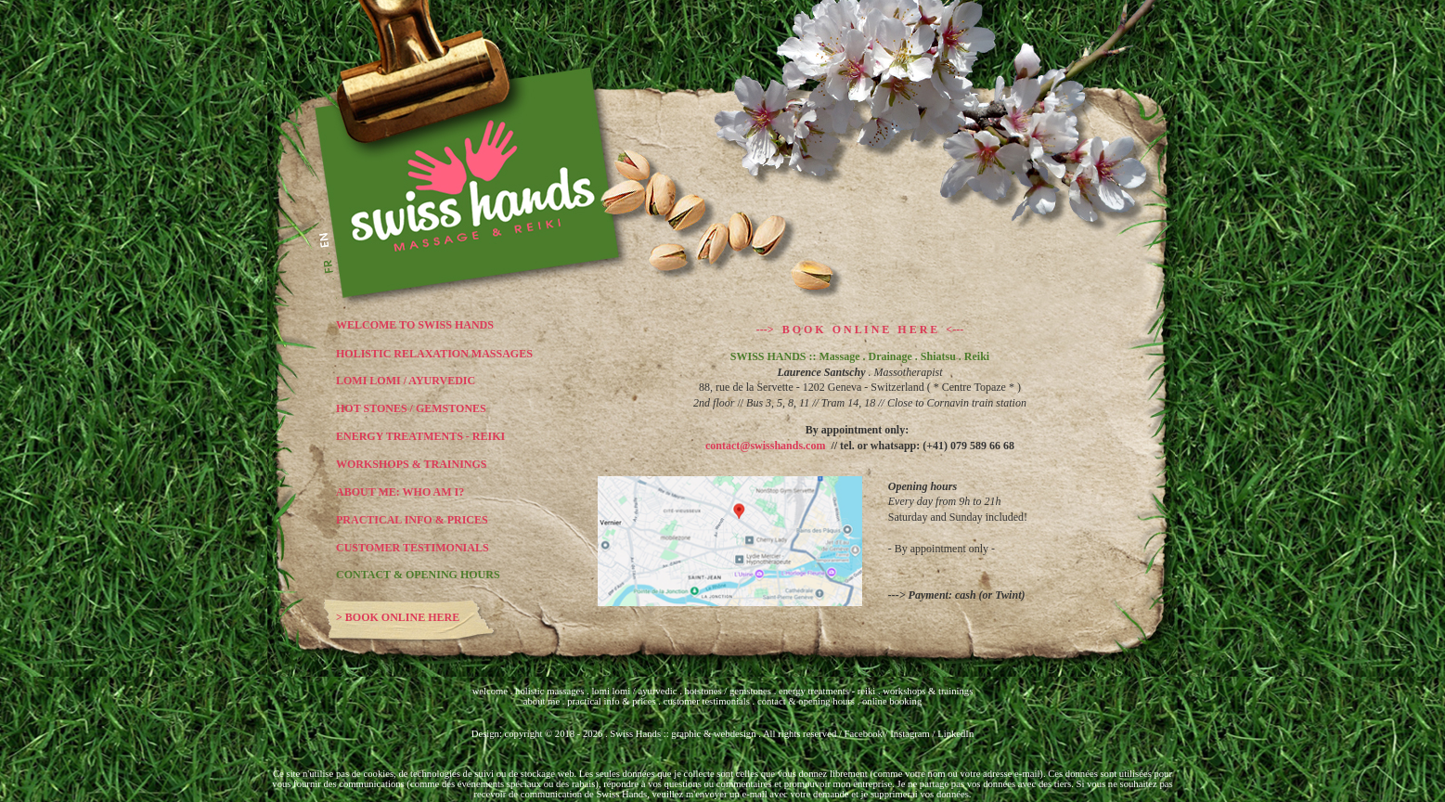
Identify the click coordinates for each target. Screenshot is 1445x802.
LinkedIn (955, 734)
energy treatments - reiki (827, 691)
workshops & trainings (928, 691)
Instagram (910, 734)
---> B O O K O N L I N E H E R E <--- (859, 329)
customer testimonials (708, 701)
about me (541, 701)
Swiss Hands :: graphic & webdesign (682, 734)
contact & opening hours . (809, 701)
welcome (490, 691)
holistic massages (549, 691)
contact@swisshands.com (768, 445)
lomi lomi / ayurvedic (635, 691)
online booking (892, 701)
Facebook (864, 734)
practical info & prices (611, 701)
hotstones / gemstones (728, 691)
